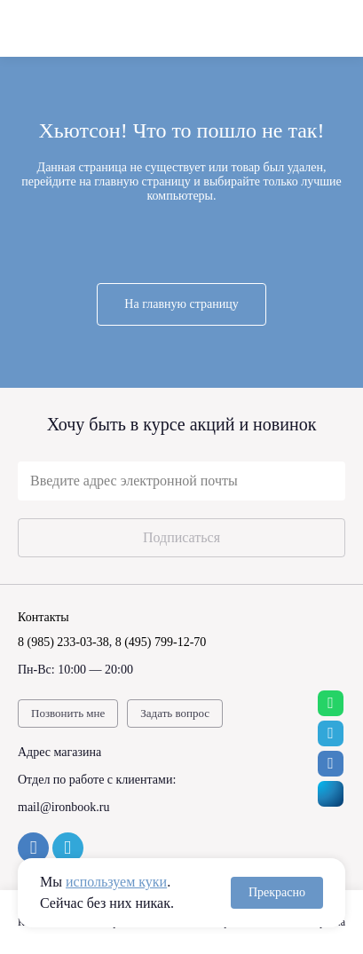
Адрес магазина (59, 752)
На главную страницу (181, 304)
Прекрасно (277, 892)
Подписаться (181, 537)
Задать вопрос (174, 713)
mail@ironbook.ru (64, 807)
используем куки (116, 881)
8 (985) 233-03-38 (63, 642)
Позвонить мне (68, 713)
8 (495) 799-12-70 (161, 642)
